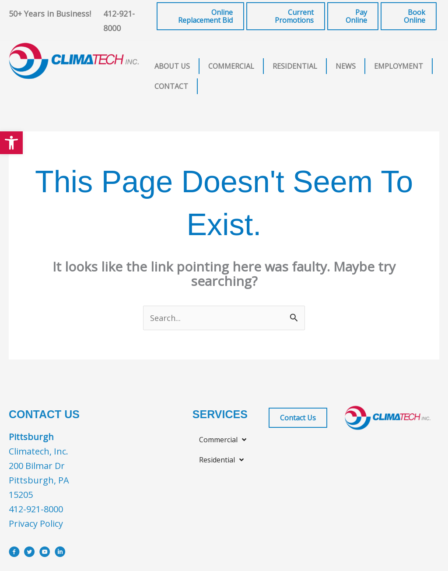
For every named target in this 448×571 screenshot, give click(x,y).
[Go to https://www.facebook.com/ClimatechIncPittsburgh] (14, 554)
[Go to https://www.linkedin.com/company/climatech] (60, 554)
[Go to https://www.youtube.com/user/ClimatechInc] (44, 554)
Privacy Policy (36, 525)
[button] (11, 142)
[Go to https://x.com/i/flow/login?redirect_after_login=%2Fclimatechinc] (29, 554)
